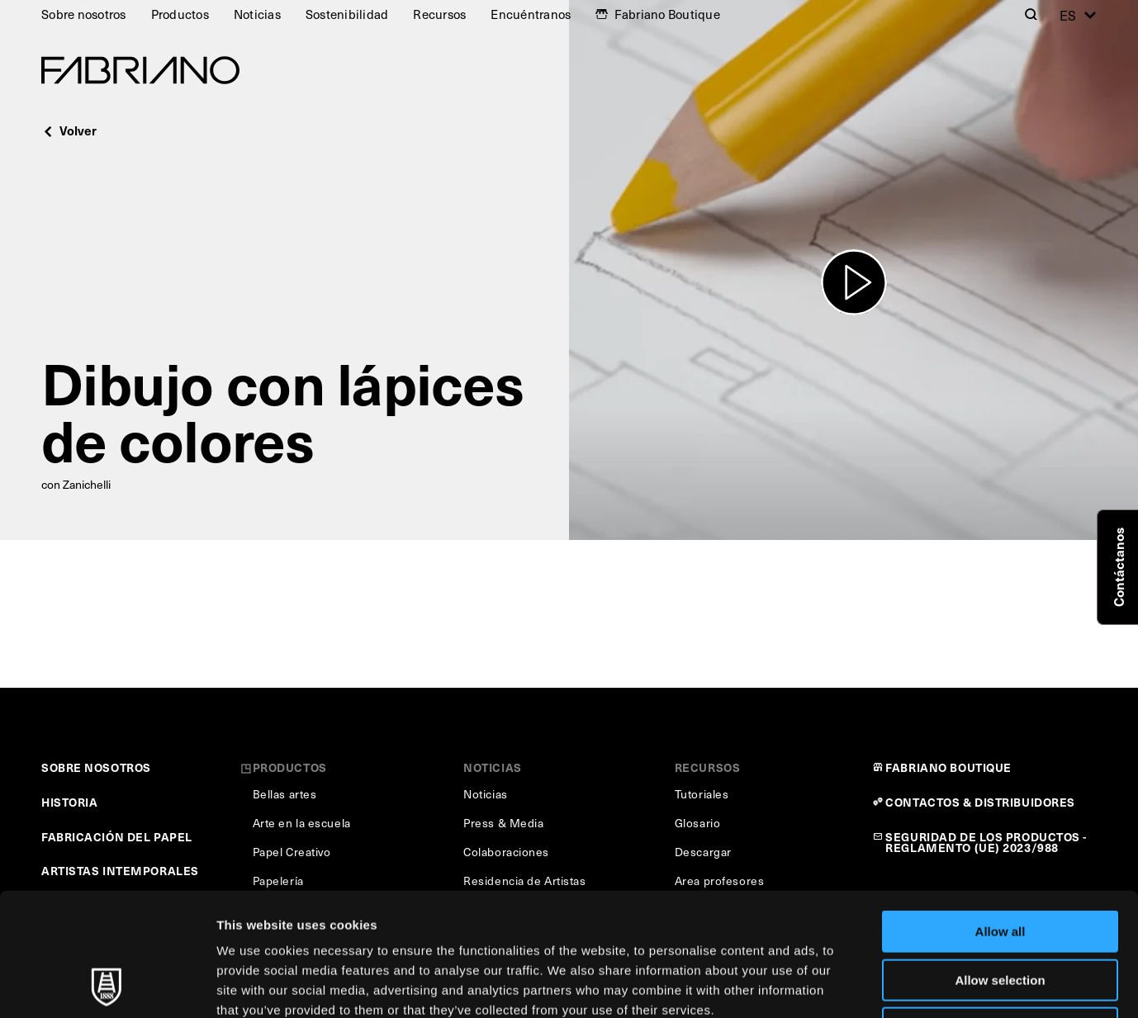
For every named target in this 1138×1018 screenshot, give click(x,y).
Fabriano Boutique (667, 14)
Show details (866, 985)
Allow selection (1000, 865)
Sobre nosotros (83, 14)
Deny (1000, 913)
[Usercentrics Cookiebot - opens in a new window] (107, 985)
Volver (69, 130)
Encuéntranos (531, 14)
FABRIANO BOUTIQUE (948, 767)
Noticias (257, 14)
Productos (180, 14)
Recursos (439, 14)
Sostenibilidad (347, 14)
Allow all (1000, 816)
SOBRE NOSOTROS (96, 767)
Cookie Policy (754, 914)
